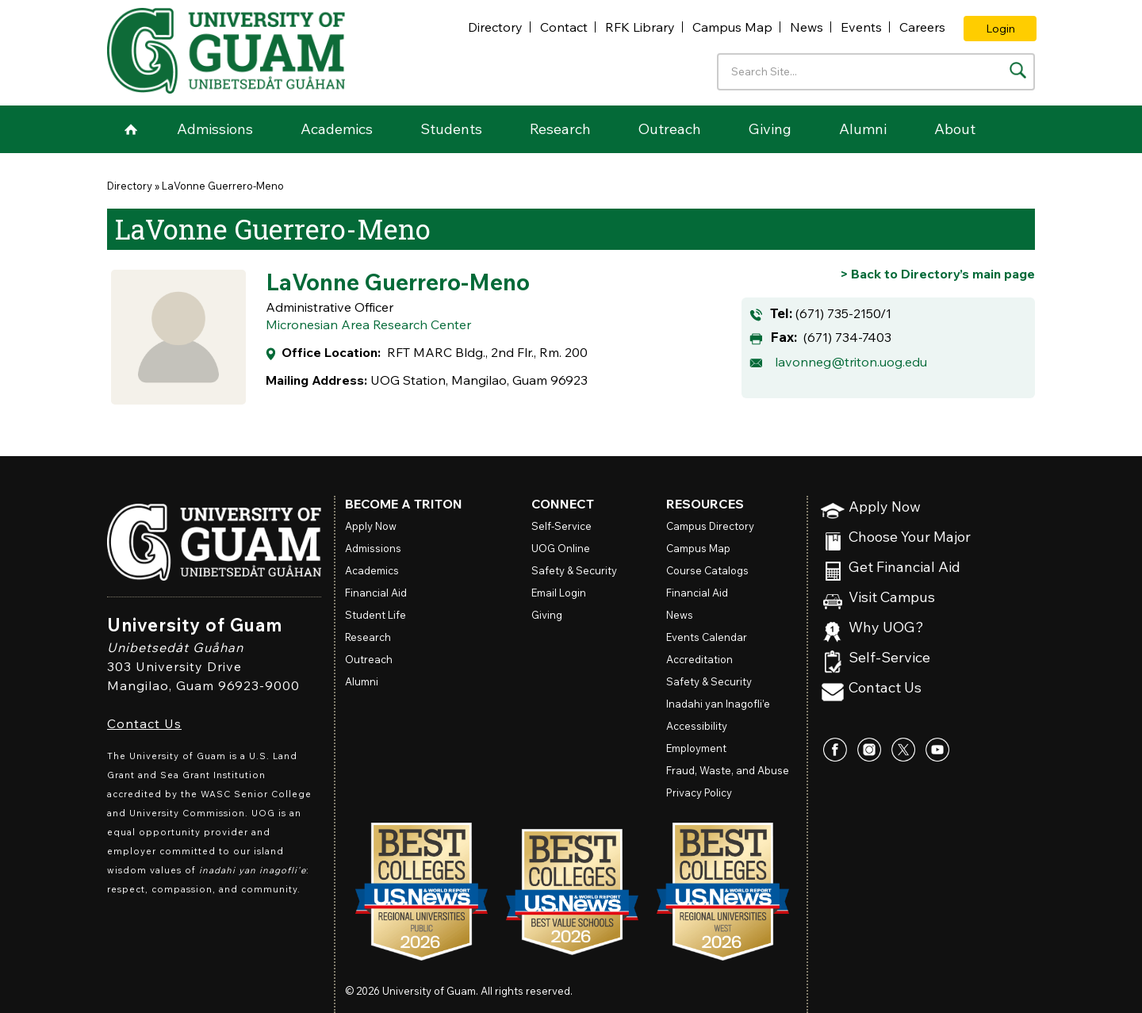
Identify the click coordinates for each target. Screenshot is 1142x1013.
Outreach (669, 129)
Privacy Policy (699, 792)
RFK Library (640, 27)
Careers (922, 27)
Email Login (558, 592)
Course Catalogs (707, 570)
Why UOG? (886, 628)
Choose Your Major (910, 537)
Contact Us (144, 723)
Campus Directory (710, 526)
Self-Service (889, 658)
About (954, 129)
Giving (770, 129)
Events (861, 27)
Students (451, 129)
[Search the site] (1018, 70)
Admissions (215, 129)
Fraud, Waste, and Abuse (727, 770)
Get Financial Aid (904, 567)
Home (131, 129)
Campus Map (732, 27)
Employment (696, 748)
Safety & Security (574, 570)
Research (560, 129)
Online (560, 548)
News (806, 27)
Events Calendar (706, 637)
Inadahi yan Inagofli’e (718, 703)
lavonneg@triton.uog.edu (851, 362)
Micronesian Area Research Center (368, 324)
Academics (337, 129)
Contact (564, 27)
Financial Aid (376, 592)
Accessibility (696, 725)
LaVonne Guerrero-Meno (223, 185)
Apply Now (885, 507)
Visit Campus (892, 597)
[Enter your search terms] (876, 71)
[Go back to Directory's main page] (937, 274)
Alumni (863, 129)
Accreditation (699, 659)
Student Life (375, 614)
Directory (495, 27)
